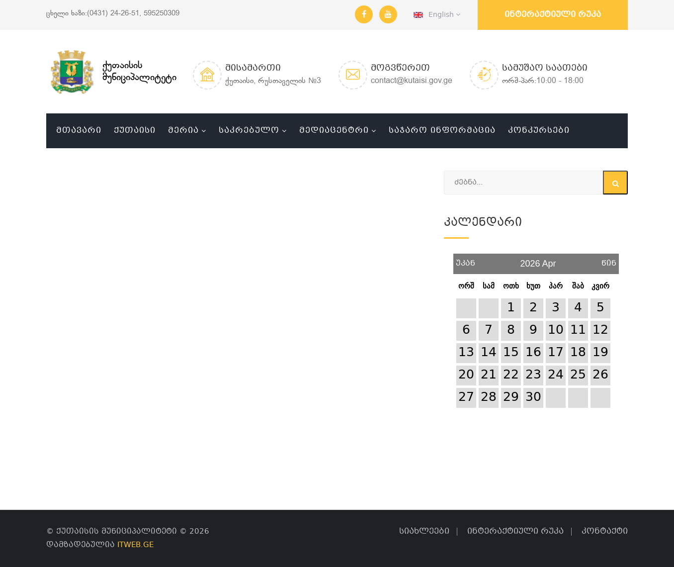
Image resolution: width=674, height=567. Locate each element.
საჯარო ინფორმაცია (442, 130)
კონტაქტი (605, 531)
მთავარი (78, 130)
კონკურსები (539, 130)
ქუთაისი (135, 130)
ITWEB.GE (135, 545)
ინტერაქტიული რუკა (553, 14)
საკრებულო (249, 130)
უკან (465, 260)
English (437, 15)
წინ (608, 260)
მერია (183, 130)
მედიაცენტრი (334, 130)
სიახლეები (424, 531)
